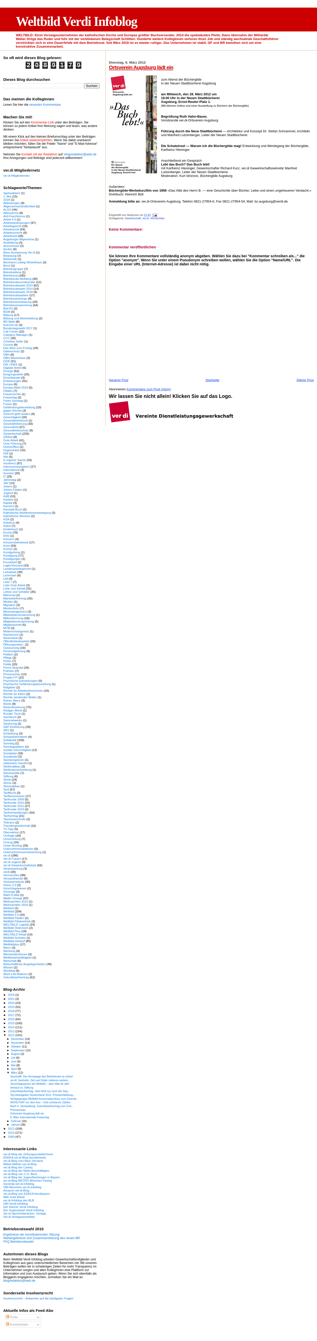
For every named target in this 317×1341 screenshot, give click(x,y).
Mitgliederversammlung (18, 621)
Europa (8, 384)
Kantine (8, 499)
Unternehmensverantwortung (22, 852)
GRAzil (7, 436)
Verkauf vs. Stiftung (21, 1087)
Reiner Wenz (12, 700)
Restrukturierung (14, 707)
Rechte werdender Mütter (20, 697)
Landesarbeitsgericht (17, 568)
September (18, 1050)
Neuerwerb (10, 637)
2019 (11, 1006)
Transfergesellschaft (16, 825)
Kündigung (10, 555)
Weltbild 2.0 (11, 914)
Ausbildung (10, 242)
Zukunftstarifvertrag (16, 977)
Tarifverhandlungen (16, 812)
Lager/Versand (13, 565)
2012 (11, 1035)
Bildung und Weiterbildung (20, 318)
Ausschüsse (11, 245)
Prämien (8, 670)
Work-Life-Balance (15, 974)
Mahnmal (9, 595)
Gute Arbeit (10, 440)
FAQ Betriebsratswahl (18, 1241)
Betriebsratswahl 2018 (18, 291)
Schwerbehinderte (15, 736)
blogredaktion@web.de (80, 154)
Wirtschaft (9, 960)
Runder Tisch (12, 713)
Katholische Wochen (16, 516)
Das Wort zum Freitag (17, 348)
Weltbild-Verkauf (14, 941)
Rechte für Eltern (14, 693)
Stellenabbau (12, 766)
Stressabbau (11, 786)
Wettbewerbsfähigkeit (17, 957)
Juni (14, 1061)
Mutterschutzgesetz (16, 631)
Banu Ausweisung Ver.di (19, 252)
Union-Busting (12, 845)
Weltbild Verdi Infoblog (76, 21)
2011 (11, 1128)
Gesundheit (10, 427)
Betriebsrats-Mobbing (17, 278)
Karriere (8, 506)
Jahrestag (9, 479)
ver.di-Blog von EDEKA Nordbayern (26, 1193)
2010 (11, 1132)
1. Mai (7, 196)
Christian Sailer (13, 341)
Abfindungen (11, 203)
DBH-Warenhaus (14, 357)
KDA (6, 519)
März (14, 1072)
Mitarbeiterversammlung (19, 614)
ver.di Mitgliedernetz (16, 175)
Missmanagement (15, 611)
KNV (6, 535)
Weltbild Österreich (15, 927)
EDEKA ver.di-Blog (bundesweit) (24, 1157)
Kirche (7, 532)
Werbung (9, 950)
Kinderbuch (10, 529)
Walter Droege (12, 898)
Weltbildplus (11, 944)
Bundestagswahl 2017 (17, 328)
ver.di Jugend (12, 862)
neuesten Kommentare (45, 104)
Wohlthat (9, 970)
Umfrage (9, 835)
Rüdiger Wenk (12, 710)
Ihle (5, 456)
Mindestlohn (11, 608)
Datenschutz (11, 351)
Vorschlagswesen (14, 888)
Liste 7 (7, 581)
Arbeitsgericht (12, 226)
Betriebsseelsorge (15, 298)
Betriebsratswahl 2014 (18, 288)
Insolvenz (9, 463)
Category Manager (15, 334)
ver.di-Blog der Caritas (18, 1167)
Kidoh (7, 525)
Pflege (7, 657)
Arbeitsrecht (11, 229)
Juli (13, 1057)
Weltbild (8, 911)
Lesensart (9, 575)
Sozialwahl (10, 756)
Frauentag (10, 397)
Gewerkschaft (133, 218)
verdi (6, 871)
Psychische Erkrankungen (20, 680)
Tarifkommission (14, 796)
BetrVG (8, 308)
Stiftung (8, 776)
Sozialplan (10, 753)
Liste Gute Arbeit (14, 585)
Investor (8, 473)
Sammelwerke (12, 720)
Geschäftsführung (15, 423)
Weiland (8, 908)
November (18, 1042)
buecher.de (10, 324)
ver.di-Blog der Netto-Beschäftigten (26, 1170)
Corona (8, 344)
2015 (11, 1023)
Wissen (8, 967)
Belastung (9, 255)
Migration (9, 605)
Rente (7, 703)
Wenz (7, 947)
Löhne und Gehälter (16, 591)
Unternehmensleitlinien (18, 848)
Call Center (10, 331)
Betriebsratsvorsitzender (19, 282)
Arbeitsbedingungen (16, 222)
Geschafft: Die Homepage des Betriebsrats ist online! (41, 1076)
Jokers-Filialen (13, 489)
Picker (7, 661)
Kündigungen (12, 558)
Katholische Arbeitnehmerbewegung (27, 512)
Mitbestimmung (13, 618)
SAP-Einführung (14, 726)
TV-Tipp (8, 829)
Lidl (5, 578)
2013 (11, 1031)
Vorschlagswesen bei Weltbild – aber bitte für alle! (39, 1083)
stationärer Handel (15, 763)
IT (4, 476)
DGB (6, 361)
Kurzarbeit (10, 562)
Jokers (7, 486)
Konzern (8, 539)
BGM (6, 311)
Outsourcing (11, 647)
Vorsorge (9, 891)
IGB (5, 453)
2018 (6, 199)
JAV (6, 483)
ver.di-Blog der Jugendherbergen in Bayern (31, 1177)
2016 (11, 1019)
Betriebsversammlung (17, 305)
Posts (12, 1317)
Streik (7, 779)
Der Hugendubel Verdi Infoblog (23, 1210)
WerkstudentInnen (15, 954)
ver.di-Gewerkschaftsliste (19, 865)
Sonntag (8, 743)
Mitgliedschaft (12, 624)
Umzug (8, 842)
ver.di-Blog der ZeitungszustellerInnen (28, 1154)
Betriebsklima (12, 272)
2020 (11, 1002)
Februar (16, 1121)
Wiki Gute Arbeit (14, 1197)
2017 (11, 1015)
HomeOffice (11, 446)
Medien (8, 601)
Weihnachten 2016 (15, 904)
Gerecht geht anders (16, 413)
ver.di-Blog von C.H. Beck (20, 1173)
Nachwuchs (11, 634)
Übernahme (11, 832)
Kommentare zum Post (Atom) (149, 389)
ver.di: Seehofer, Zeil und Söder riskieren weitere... (40, 1080)
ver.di (145, 218)
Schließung (10, 733)
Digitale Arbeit (12, 367)
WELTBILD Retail (14, 934)
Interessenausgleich (16, 466)
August (16, 1053)
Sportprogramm (13, 759)
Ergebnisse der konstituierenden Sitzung (31, 1234)
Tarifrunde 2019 (13, 809)
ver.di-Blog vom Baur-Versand (23, 1160)
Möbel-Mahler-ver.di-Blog (19, 1164)
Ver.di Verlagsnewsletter (19, 1216)
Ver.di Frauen (12, 858)
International (11, 469)
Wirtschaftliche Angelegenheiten (24, 964)
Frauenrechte (12, 394)
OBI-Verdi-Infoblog (15, 1203)
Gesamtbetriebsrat (15, 420)
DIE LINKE (10, 364)
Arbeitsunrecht (13, 232)
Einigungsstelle (13, 374)
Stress (7, 782)
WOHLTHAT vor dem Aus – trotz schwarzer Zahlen (40, 1102)
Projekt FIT (10, 677)
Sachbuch (9, 717)
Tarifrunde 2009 (13, 799)
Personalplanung (14, 651)
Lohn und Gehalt (14, 588)
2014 (11, 1027)
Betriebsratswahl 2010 (18, 285)
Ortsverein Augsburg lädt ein (141, 67)
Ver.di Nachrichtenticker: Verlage (24, 1213)
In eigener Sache (14, 460)
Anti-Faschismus (14, 216)
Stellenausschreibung (17, 769)
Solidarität (9, 740)
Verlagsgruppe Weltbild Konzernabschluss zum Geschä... (44, 1098)
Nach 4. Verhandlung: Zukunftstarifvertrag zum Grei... (41, 1106)
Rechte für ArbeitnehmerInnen (23, 690)
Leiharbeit (9, 572)
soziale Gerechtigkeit (17, 749)
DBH (6, 354)
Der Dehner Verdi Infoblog (20, 1206)
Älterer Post (305, 380)
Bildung (8, 315)
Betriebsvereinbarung (17, 301)
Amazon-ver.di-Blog (16, 1190)
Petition (8, 654)
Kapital (7, 502)
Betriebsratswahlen (16, 295)
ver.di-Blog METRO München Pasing (27, 1180)
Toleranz (8, 822)
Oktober (16, 1046)
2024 (11, 994)
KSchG (8, 548)
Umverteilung (12, 838)
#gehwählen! (11, 193)
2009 (11, 1136)
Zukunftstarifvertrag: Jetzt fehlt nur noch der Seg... (40, 1091)
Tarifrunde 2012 (13, 805)
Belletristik (10, 259)
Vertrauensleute (13, 881)
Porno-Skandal (13, 667)
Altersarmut (10, 212)
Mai (13, 1065)
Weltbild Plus (12, 931)
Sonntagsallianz (13, 746)
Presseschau (12, 674)
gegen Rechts (12, 410)
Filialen (8, 390)
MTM (6, 628)
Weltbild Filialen (13, 918)
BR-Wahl (9, 321)
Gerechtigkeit (12, 417)
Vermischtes (157, 218)
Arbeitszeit (10, 235)
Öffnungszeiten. (13, 644)
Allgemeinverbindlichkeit (19, 206)
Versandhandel (13, 878)
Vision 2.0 (9, 885)
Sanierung (10, 723)
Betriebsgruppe (13, 268)
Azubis (7, 249)
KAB (6, 496)
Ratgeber (9, 687)
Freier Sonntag (13, 400)
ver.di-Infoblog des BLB (18, 1200)
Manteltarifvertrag (14, 598)
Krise (6, 545)
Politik (7, 664)
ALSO (7, 209)
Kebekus (9, 522)
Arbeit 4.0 (9, 219)
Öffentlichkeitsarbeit (16, 641)
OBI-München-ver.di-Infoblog (22, 1187)
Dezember (18, 1038)
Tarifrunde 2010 (13, 802)
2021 (11, 998)
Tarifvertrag (10, 815)
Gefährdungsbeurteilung (19, 407)
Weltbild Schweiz (14, 937)
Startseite (212, 380)
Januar (16, 1124)
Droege (8, 371)
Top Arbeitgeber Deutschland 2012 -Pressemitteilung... (42, 1094)
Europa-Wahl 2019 (15, 387)
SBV (6, 730)
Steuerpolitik (11, 773)
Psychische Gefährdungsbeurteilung (27, 684)
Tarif (6, 789)
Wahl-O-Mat (11, 894)
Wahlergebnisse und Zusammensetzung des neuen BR (41, 1238)
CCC (6, 338)
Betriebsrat (10, 275)
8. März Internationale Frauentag (29, 1117)
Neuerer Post (118, 380)
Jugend (8, 492)
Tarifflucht (9, 792)
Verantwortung (13, 868)
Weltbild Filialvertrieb (17, 921)
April (14, 1068)
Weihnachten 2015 (15, 901)
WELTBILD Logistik (16, 924)
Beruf (6, 265)
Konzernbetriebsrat (15, 542)
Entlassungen (12, 380)
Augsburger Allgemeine (18, 239)
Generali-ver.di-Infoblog (18, 1183)
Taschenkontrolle (14, 819)
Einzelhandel (11, 377)
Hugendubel (11, 450)
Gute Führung (12, 443)
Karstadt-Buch (12, 509)
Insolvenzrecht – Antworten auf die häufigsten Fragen (38, 1298)
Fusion (7, 404)
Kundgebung (11, 552)
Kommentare (17, 1324)
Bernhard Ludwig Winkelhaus (22, 262)
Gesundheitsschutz (16, 430)
